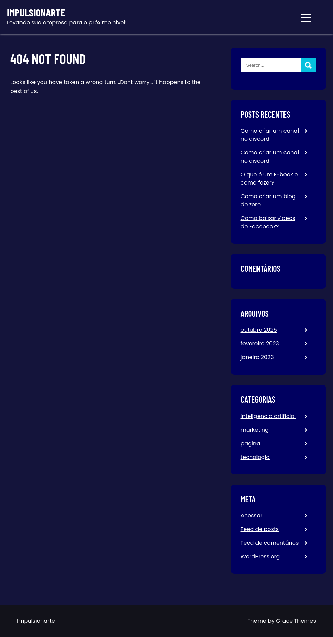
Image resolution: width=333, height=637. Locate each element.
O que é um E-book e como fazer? (269, 179)
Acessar (252, 515)
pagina (250, 443)
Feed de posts (260, 529)
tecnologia (255, 457)
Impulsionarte (36, 12)
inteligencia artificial (268, 416)
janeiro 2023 (257, 357)
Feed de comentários (270, 543)
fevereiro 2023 (260, 344)
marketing (255, 430)
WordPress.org (260, 556)
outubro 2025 (259, 330)
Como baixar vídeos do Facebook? (268, 222)
